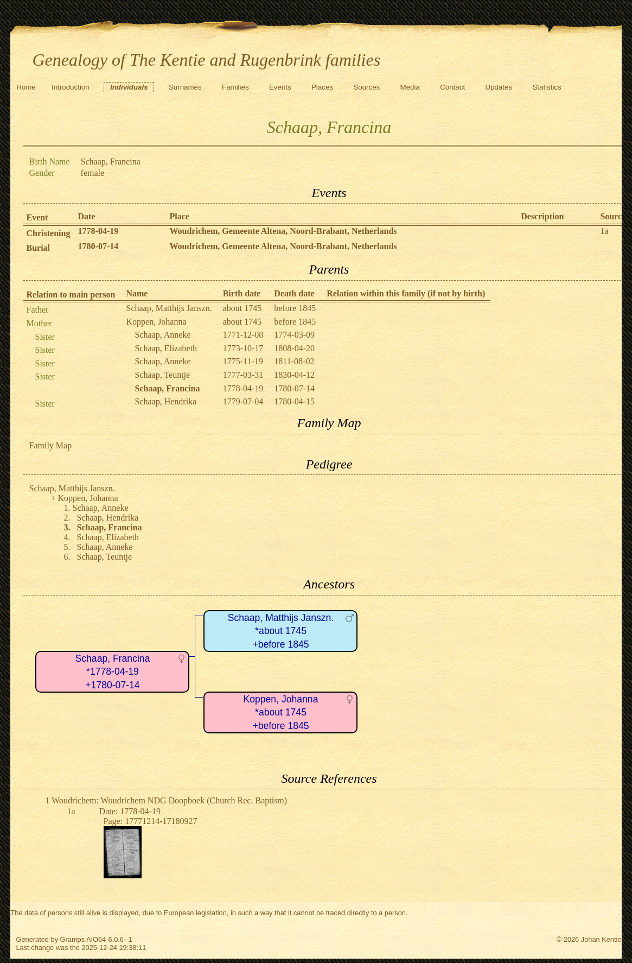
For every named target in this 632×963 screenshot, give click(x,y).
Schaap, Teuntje (162, 374)
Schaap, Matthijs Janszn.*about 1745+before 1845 (281, 631)
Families (235, 87)
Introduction (71, 87)
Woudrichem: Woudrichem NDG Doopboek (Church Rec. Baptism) (169, 800)
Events (280, 87)
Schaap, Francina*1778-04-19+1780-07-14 (112, 671)
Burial (38, 247)
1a (604, 231)
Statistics (546, 87)
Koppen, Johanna (156, 321)
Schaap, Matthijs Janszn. (169, 308)
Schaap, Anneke (162, 334)
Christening (48, 233)
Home (26, 87)
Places (322, 87)
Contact (452, 87)
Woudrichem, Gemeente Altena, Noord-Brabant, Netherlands (283, 231)
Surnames (185, 87)
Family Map (50, 445)
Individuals (129, 87)
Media (410, 87)
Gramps (72, 939)
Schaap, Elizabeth (166, 348)
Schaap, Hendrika (165, 401)
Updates (498, 87)
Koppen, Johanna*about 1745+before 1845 (281, 712)
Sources (366, 87)
